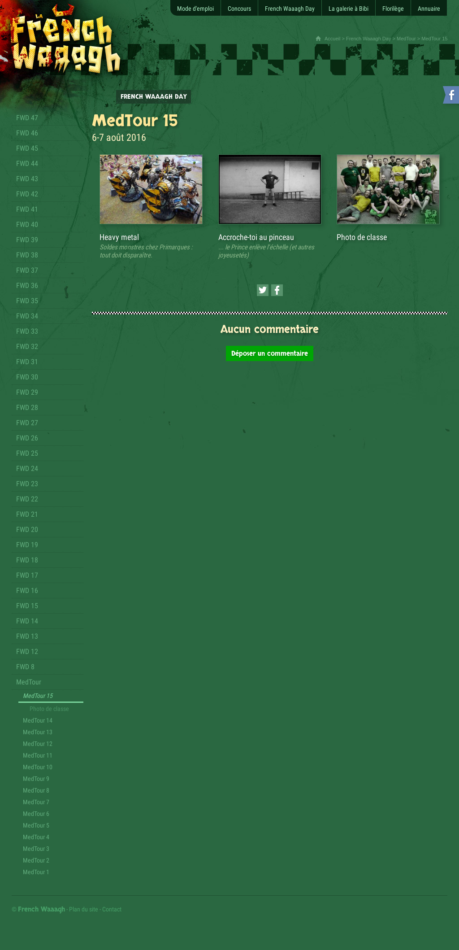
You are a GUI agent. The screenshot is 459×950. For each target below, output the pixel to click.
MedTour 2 (36, 860)
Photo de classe (49, 708)
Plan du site (83, 909)
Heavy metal (119, 237)
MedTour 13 (37, 732)
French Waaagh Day (368, 38)
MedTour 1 (36, 872)
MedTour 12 (37, 743)
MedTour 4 (36, 837)
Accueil (332, 38)
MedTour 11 (37, 755)
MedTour (406, 38)
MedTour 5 (36, 825)
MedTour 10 (37, 767)
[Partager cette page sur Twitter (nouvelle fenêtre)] (262, 290)
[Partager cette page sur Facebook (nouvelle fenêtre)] (277, 290)
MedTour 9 (36, 778)
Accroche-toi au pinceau (256, 237)
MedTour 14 (37, 720)
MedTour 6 (36, 813)
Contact (111, 909)
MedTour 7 (36, 802)
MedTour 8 (36, 790)
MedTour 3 (36, 848)
